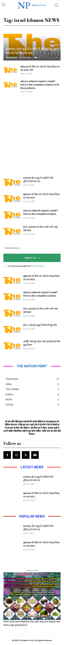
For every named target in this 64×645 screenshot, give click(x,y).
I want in (32, 257)
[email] (32, 248)
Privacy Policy (37, 266)
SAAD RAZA (11, 57)
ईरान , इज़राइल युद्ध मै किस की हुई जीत (40, 325)
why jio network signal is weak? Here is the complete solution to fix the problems (39, 84)
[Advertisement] (32, 132)
